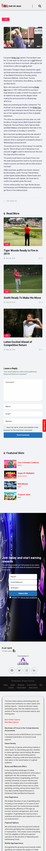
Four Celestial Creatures (28, 462)
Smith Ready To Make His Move (22, 297)
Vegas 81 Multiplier (26, 473)
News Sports (33, 687)
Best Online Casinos (12, 720)
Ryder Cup (16, 58)
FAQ (40, 685)
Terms (13, 685)
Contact (11, 687)
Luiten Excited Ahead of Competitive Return (18, 343)
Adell (19, 487)
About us (21, 685)
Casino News (21, 687)
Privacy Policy (32, 685)
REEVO (20, 465)
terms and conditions (29, 598)
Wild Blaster (23, 484)
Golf (5, 19)
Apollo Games (22, 476)
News (6, 685)
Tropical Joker (24, 494)
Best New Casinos (12, 722)
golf (14, 152)
